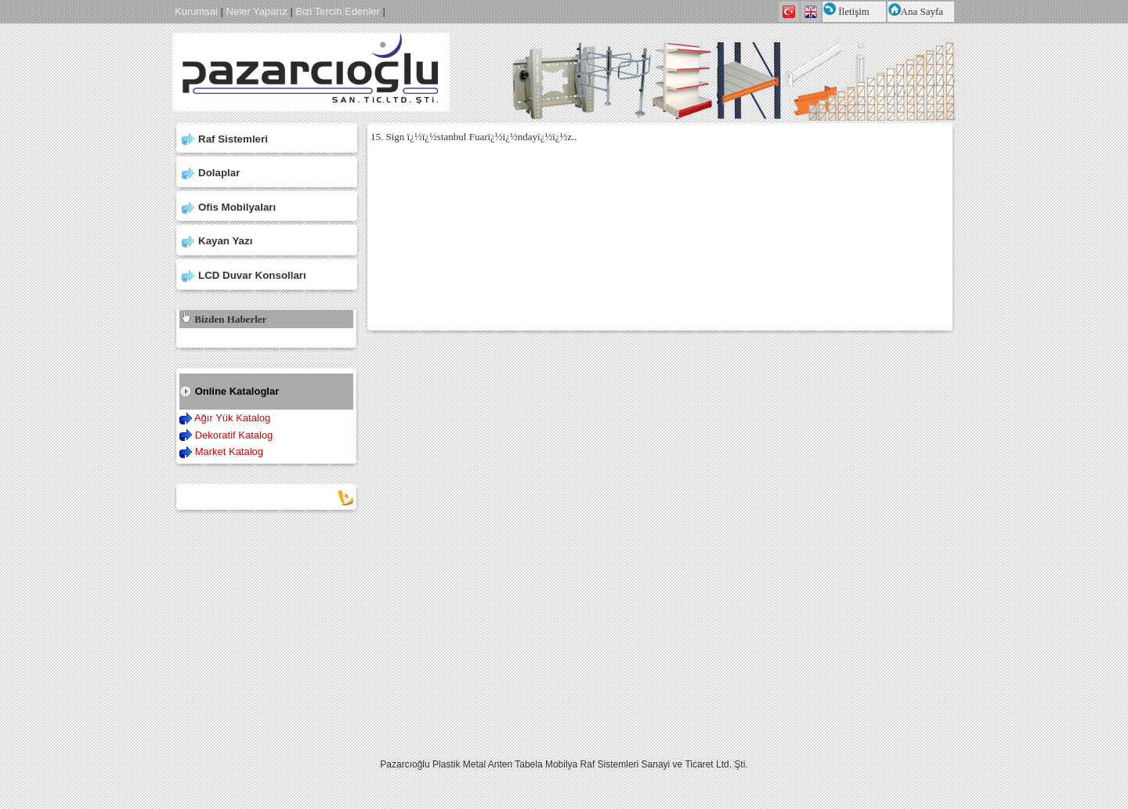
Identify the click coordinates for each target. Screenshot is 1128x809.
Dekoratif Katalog (234, 435)
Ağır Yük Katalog (232, 418)
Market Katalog (229, 451)
